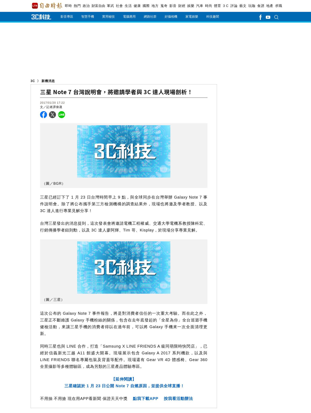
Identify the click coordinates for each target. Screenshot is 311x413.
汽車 (199, 6)
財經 (181, 6)
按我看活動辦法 (178, 398)
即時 (68, 6)
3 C (225, 6)
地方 (155, 6)
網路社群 (150, 16)
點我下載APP (145, 398)
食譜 (260, 6)
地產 (269, 6)
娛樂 (190, 6)
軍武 (110, 6)
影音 (172, 6)
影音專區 (66, 16)
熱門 (77, 6)
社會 (119, 6)
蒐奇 (163, 6)
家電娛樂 (191, 16)
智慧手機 (87, 16)
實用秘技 (108, 16)
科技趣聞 (212, 16)
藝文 (242, 6)
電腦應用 (129, 16)
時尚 (208, 6)
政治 (86, 6)
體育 (217, 6)
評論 (233, 6)
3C (33, 81)
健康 (137, 6)
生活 (128, 6)
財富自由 (98, 6)
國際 (146, 6)
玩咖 (251, 6)
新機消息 (48, 81)
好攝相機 (171, 16)
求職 (278, 6)
